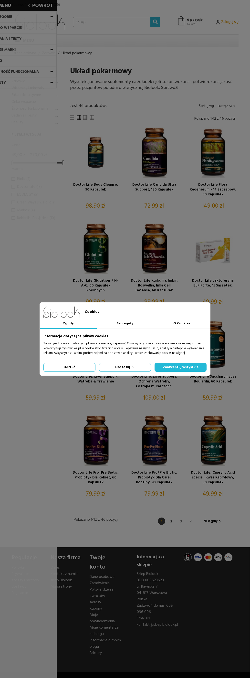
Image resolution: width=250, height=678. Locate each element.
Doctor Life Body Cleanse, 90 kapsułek (95, 187)
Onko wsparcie (23, 102)
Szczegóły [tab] (125, 323)
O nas (55, 567)
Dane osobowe (102, 577)
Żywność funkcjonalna (29, 109)
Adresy (95, 602)
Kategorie (21, 72)
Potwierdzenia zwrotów (102, 592)
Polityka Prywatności (21, 570)
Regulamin (19, 593)
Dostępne (227, 106)
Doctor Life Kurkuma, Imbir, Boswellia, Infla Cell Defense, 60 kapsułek (154, 285)
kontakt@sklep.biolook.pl (157, 625)
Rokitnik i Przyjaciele (36, 218)
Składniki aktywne (26, 95)
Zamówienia (100, 583)
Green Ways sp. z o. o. (37, 202)
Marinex (26, 210)
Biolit (24, 179)
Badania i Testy (24, 115)
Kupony (96, 608)
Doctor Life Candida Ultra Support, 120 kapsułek (154, 187)
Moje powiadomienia (102, 618)
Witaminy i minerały (27, 88)
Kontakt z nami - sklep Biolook (64, 577)
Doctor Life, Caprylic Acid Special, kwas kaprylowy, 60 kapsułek (213, 477)
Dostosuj (125, 367)
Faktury (96, 653)
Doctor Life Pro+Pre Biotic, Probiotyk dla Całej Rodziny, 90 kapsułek (154, 477)
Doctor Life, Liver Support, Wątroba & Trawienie (96, 379)
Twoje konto (97, 562)
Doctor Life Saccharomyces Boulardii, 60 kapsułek (212, 379)
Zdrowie (18, 81)
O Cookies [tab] (181, 323)
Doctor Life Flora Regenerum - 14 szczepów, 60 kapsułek (213, 189)
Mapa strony (61, 586)
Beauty (17, 122)
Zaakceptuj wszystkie (180, 367)
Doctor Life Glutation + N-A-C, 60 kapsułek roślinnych (95, 285)
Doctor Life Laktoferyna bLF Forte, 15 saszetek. (213, 283)
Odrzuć (69, 367)
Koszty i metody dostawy (25, 583)
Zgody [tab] (68, 323)
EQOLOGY (27, 195)
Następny (213, 521)
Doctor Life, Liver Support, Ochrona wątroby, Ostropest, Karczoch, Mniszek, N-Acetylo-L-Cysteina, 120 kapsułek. (154, 381)
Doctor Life (29, 187)
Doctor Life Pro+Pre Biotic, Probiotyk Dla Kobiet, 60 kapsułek (96, 477)
